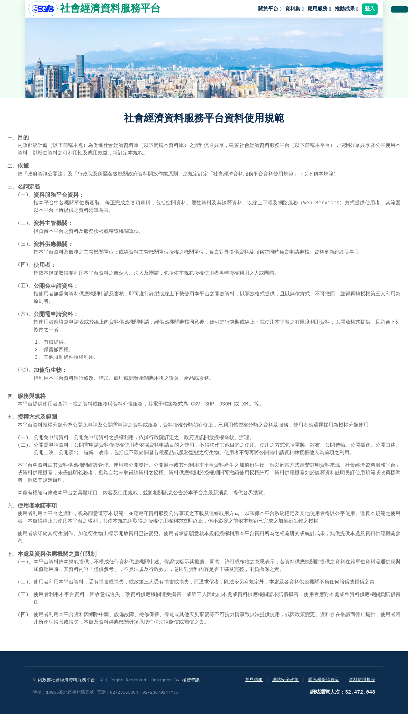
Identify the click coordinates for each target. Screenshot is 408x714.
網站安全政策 (285, 680)
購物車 (399, 9)
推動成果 (345, 9)
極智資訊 (191, 680)
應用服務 (317, 9)
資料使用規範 (362, 680)
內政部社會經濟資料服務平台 (66, 680)
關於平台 (268, 9)
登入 (370, 9)
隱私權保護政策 (323, 680)
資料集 (292, 9)
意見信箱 (254, 680)
